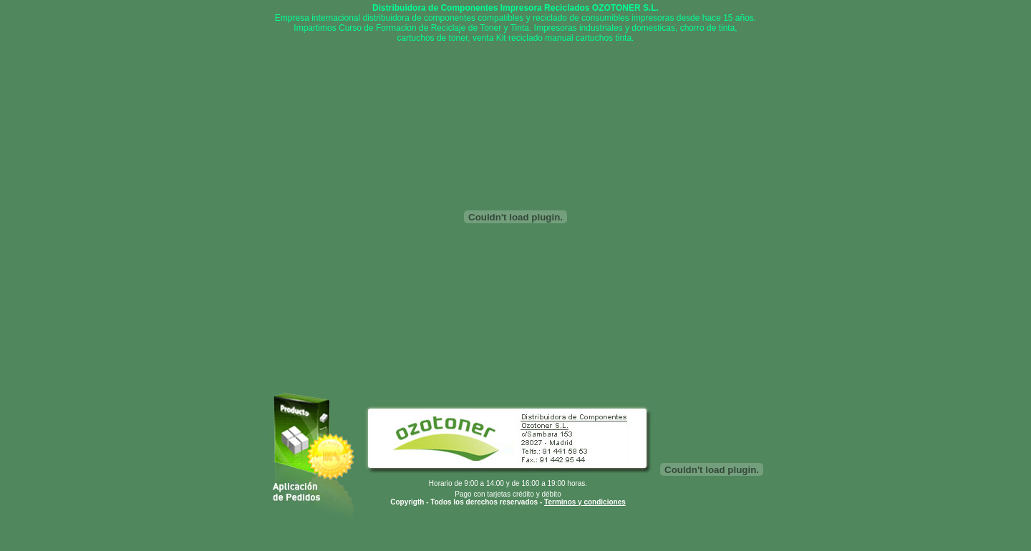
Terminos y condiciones (585, 502)
